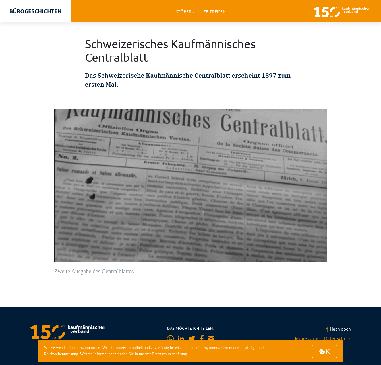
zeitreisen (215, 11)
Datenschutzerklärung (169, 354)
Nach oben (338, 328)
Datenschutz (337, 338)
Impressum (306, 338)
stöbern (185, 11)
